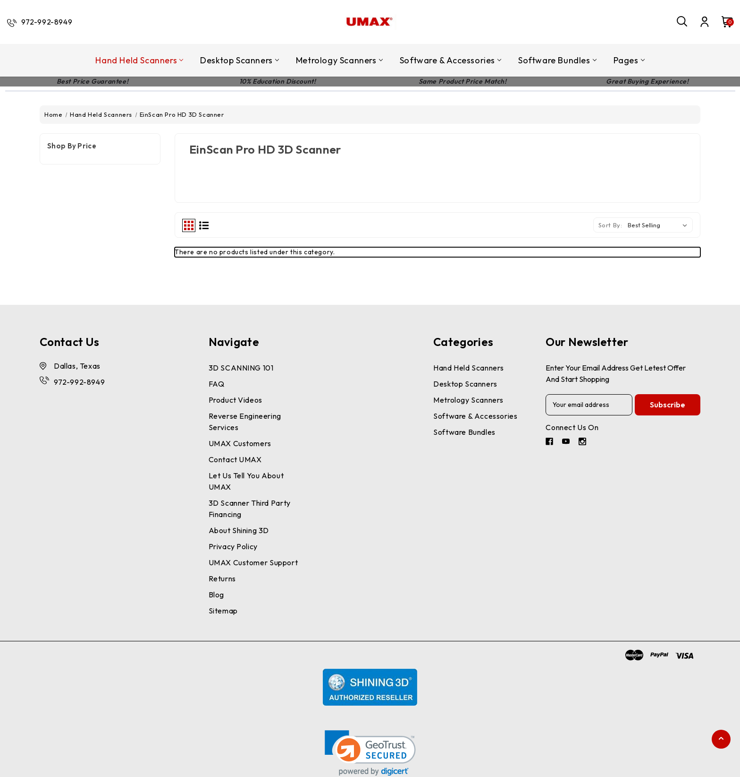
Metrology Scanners (339, 60)
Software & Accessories (450, 60)
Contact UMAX (235, 459)
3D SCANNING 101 (241, 367)
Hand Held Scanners (139, 60)
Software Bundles (557, 60)
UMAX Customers (240, 443)
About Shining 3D (239, 530)
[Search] (682, 21)
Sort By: (610, 225)
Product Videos (235, 400)
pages (629, 60)
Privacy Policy (233, 546)
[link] (370, 753)
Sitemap (223, 610)
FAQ (217, 383)
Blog (216, 594)
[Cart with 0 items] (722, 21)
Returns (222, 578)
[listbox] (659, 225)
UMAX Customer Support (253, 562)
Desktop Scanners (239, 60)
